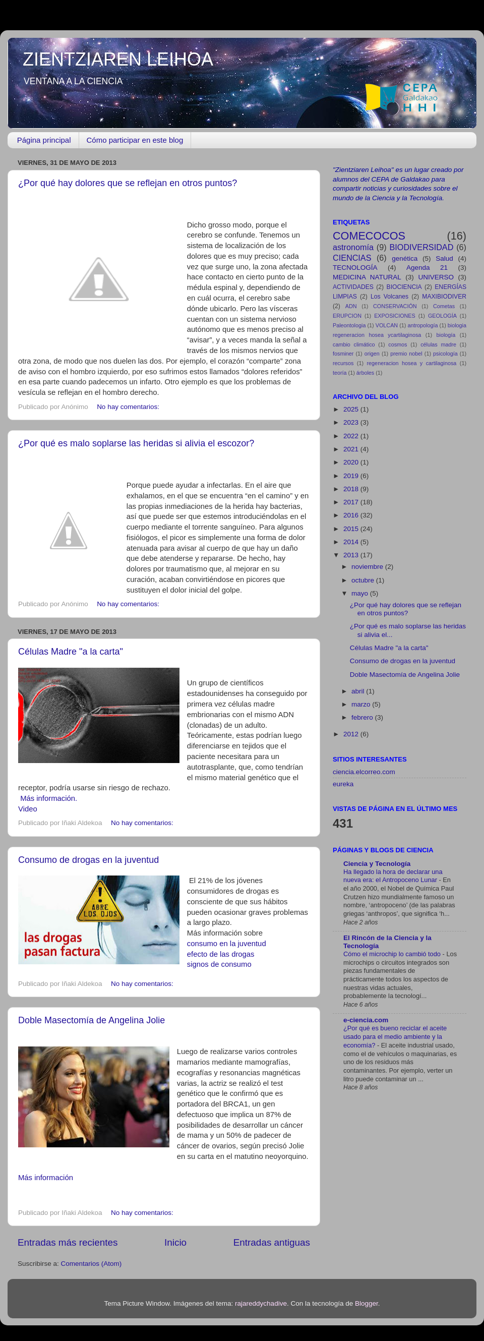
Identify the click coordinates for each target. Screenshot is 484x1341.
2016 (351, 515)
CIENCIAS (352, 257)
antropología (422, 325)
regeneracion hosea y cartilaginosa (412, 363)
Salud (444, 258)
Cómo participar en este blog (135, 140)
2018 (351, 489)
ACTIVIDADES (353, 286)
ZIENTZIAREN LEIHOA (118, 59)
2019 (351, 476)
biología (446, 335)
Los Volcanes (389, 296)
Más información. (48, 798)
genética (404, 258)
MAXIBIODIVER (444, 296)
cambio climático (354, 344)
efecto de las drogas (221, 954)
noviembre (368, 566)
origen (372, 354)
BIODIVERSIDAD (422, 247)
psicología (445, 354)
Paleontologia (349, 325)
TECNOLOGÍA (355, 267)
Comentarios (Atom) (91, 1263)
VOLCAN (387, 325)
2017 (351, 502)
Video (27, 809)
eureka (343, 784)
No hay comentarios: (129, 407)
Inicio (175, 1242)
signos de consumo (219, 964)
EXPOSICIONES (394, 316)
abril (358, 691)
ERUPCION (347, 316)
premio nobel (406, 354)
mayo (360, 593)
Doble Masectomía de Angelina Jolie (91, 1020)
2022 (351, 436)
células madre (438, 344)
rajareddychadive (261, 1303)
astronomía (353, 247)
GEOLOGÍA (442, 316)
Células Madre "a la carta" (70, 652)
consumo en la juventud (226, 944)
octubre (363, 580)
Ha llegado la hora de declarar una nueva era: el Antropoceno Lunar (393, 876)
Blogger (366, 1303)
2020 (351, 462)
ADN (351, 306)
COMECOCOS (369, 235)
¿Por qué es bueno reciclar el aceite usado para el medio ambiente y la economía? (395, 1036)
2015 (351, 529)
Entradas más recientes (67, 1242)
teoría (340, 373)
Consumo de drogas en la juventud (88, 860)
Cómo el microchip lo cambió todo (393, 954)
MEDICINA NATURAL (367, 277)
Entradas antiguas (271, 1242)
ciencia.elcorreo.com (364, 772)
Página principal (44, 140)
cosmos (397, 344)
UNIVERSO (436, 277)
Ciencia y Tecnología (376, 863)
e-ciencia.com (365, 1020)
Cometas (444, 306)
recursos (343, 363)
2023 (351, 422)
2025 (351, 409)
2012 (351, 734)
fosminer (343, 354)
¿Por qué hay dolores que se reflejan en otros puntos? (127, 183)
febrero (363, 717)
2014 (351, 542)
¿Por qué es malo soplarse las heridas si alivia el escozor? (136, 443)
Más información (45, 1178)
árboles (365, 373)
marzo (361, 704)
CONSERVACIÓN (395, 306)
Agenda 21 (427, 267)
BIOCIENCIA (404, 286)
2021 (351, 449)
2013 (351, 555)
